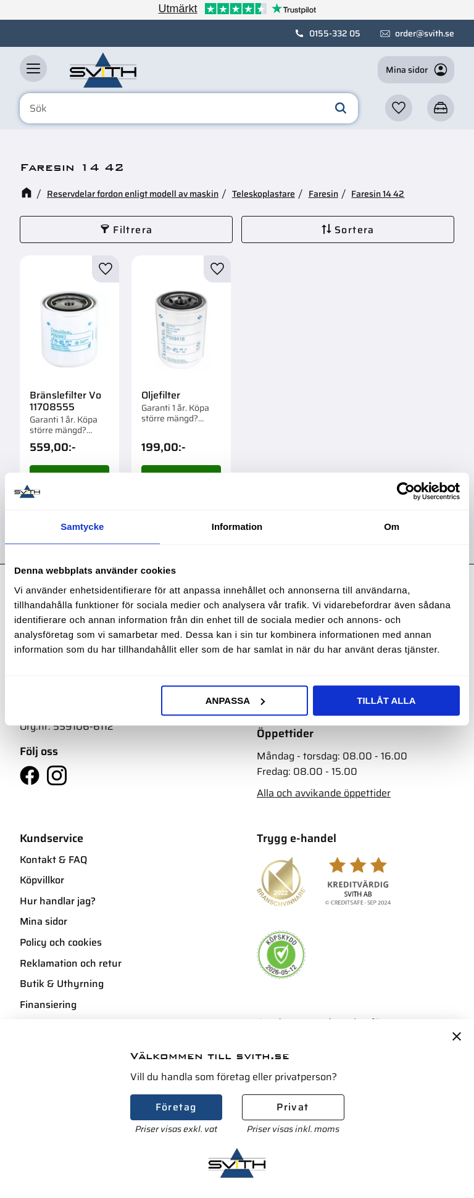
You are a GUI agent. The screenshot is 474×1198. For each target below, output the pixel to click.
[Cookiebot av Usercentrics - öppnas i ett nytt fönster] (406, 491)
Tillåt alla (386, 700)
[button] (33, 68)
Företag (176, 1107)
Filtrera (132, 230)
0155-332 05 (334, 33)
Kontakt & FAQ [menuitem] (53, 859)
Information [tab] (237, 526)
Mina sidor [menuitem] (43, 921)
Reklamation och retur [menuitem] (71, 963)
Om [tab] (391, 526)
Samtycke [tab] (82, 526)
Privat (292, 1107)
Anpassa (235, 700)
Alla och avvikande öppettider (324, 793)
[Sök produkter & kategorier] (189, 108)
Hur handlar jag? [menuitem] (58, 901)
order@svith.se (424, 33)
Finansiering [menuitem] (48, 1004)
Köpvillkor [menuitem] (42, 880)
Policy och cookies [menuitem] (61, 942)
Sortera (355, 230)
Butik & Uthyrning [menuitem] (62, 983)
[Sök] (340, 108)
